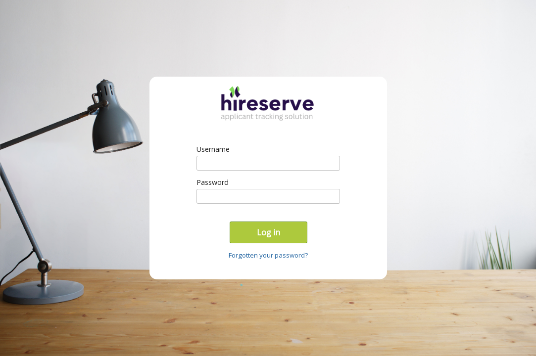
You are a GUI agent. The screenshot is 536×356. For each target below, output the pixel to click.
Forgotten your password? (268, 255)
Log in (268, 232)
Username (213, 149)
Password (212, 182)
